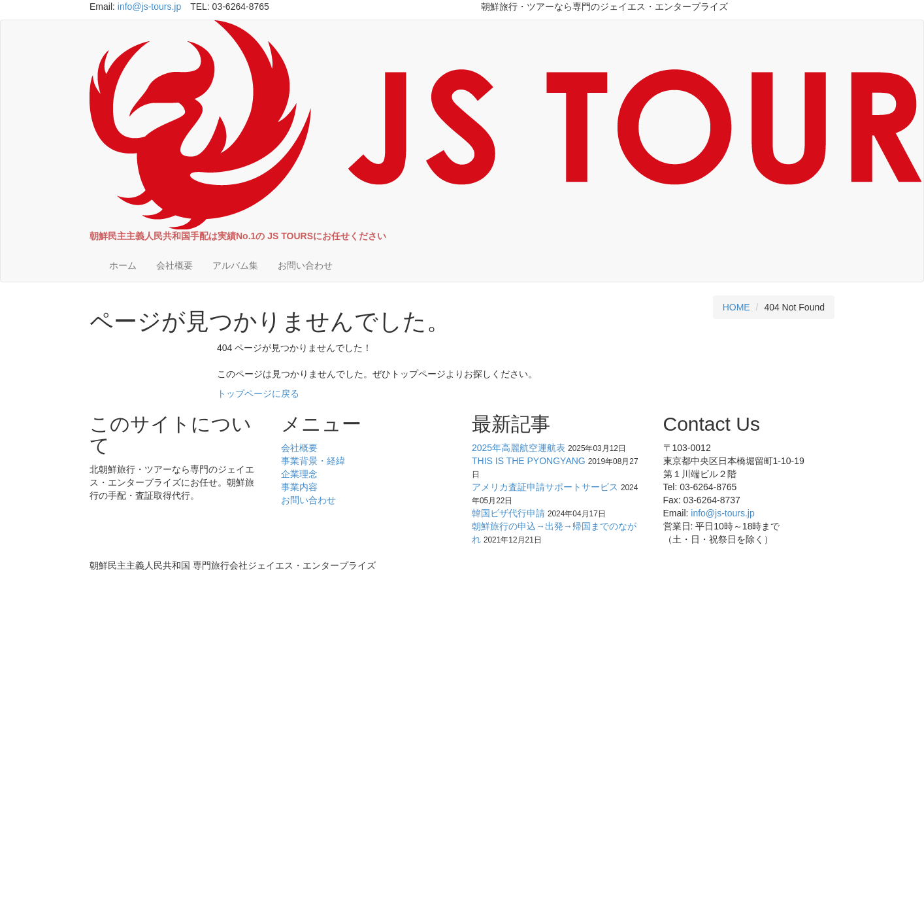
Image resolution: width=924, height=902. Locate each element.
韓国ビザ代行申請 (508, 513)
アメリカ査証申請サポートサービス (545, 487)
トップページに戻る (258, 393)
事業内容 (299, 487)
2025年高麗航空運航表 (518, 448)
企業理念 (299, 474)
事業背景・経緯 (313, 461)
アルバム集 (235, 265)
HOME (736, 307)
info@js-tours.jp (149, 6)
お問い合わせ (305, 265)
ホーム (123, 265)
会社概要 (174, 265)
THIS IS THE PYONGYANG (529, 461)
